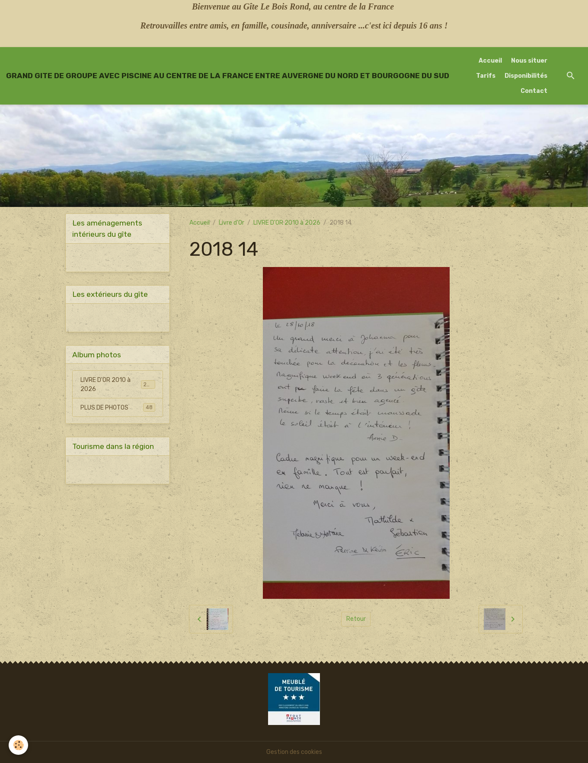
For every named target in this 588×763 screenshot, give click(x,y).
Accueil (490, 60)
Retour (356, 619)
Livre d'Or (231, 222)
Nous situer (529, 60)
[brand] (227, 75)
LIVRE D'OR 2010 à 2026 (286, 222)
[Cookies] (18, 745)
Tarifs (485, 75)
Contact (534, 91)
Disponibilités (526, 75)
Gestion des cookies (294, 752)
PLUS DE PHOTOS (117, 407)
